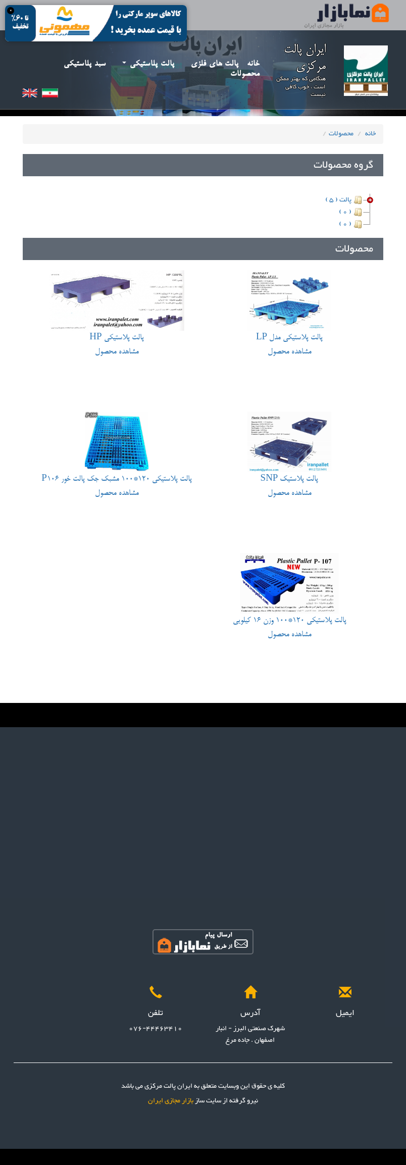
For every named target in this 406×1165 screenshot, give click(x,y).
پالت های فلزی (215, 64)
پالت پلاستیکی (148, 64)
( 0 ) (351, 212)
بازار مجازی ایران (170, 1100)
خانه (253, 64)
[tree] (203, 212)
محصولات (245, 74)
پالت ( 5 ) (344, 200)
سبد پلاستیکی (85, 64)
